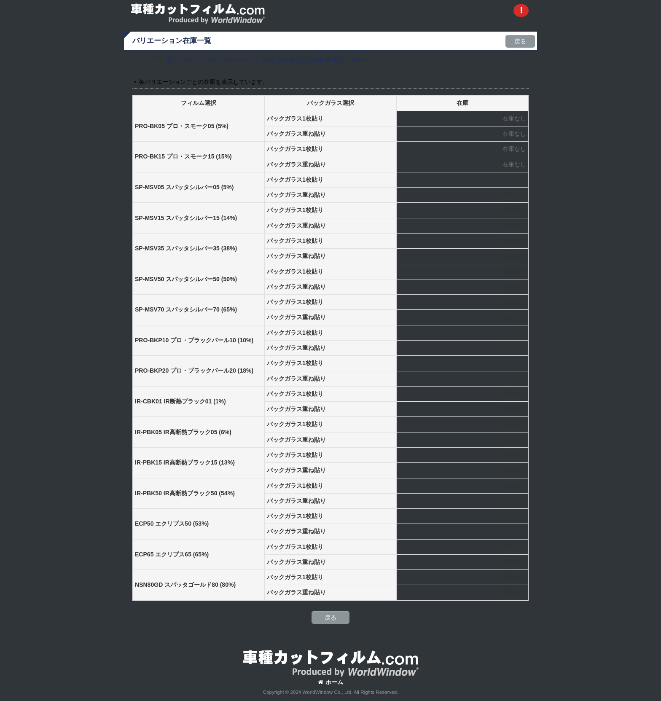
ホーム (330, 682)
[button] (521, 10)
